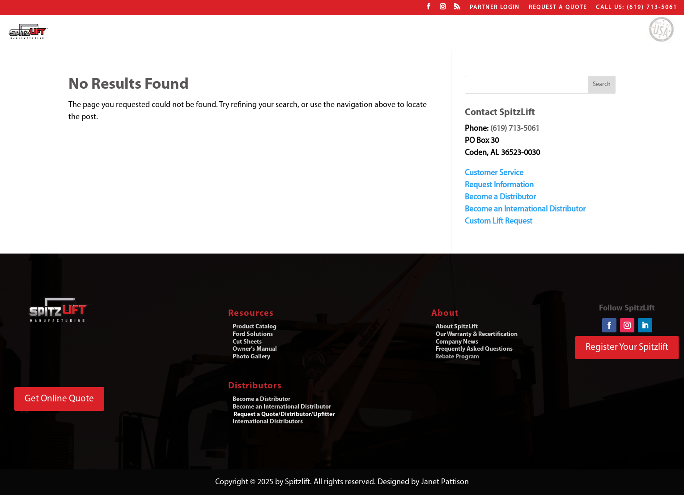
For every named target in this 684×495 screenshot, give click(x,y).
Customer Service (494, 173)
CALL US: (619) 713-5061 (636, 7)
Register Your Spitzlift (627, 347)
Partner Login (495, 7)
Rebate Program (457, 356)
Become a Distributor (500, 197)
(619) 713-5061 (515, 129)
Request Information (499, 185)
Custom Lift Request (498, 221)
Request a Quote (558, 7)
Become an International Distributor (525, 209)
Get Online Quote (59, 399)
